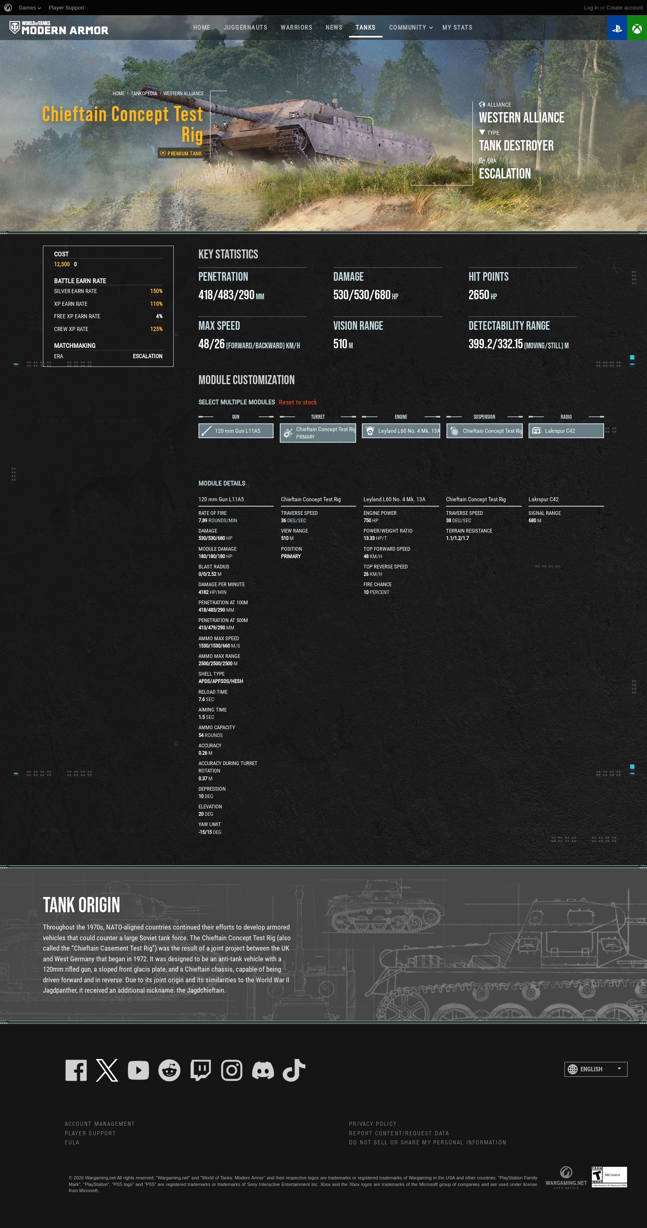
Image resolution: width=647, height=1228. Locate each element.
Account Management (100, 1124)
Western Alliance (183, 93)
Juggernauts (246, 27)
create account (625, 8)
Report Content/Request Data (399, 1133)
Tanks (366, 27)
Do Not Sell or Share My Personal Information (427, 1143)
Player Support (90, 1133)
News (334, 27)
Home (201, 27)
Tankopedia (144, 93)
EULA (72, 1143)
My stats (457, 27)
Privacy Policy (373, 1124)
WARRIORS (296, 27)
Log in (591, 8)
